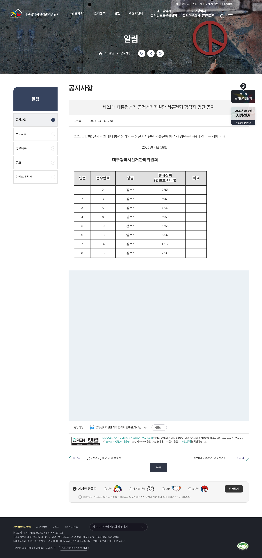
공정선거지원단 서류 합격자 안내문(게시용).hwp (118, 427)
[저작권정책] (185, 441)
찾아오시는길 (71, 526)
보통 (168, 488)
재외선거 (197, 3)
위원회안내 (136, 13)
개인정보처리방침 (22, 526)
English (228, 3)
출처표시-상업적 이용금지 (118, 441)
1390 (47, 548)
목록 (158, 467)
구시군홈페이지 (213, 3)
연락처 (56, 526)
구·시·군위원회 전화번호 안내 (74, 548)
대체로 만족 (139, 488)
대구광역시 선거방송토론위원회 (164, 13)
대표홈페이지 (182, 3)
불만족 (195, 488)
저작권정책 (41, 526)
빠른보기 (159, 427)
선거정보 (100, 13)
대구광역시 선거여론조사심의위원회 (199, 13)
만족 (110, 488)
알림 (118, 13)
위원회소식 (78, 13)
